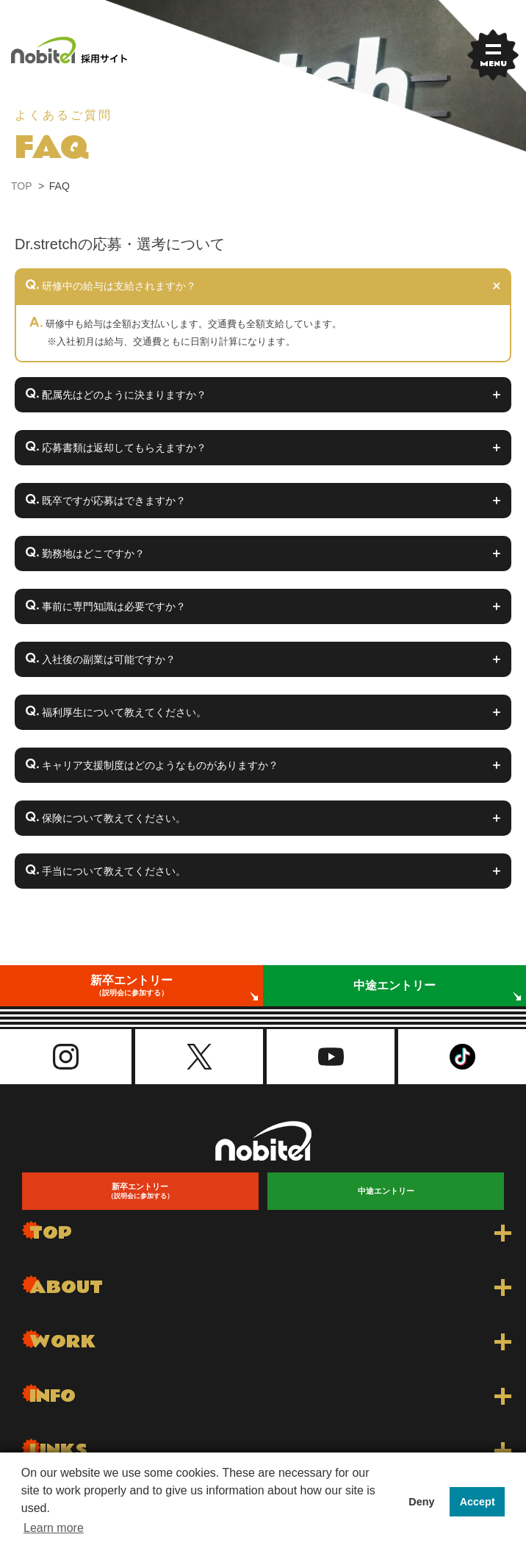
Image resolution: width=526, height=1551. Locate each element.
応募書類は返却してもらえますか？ (122, 448)
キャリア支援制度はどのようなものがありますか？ (158, 765)
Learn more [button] (54, 1528)
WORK (62, 1341)
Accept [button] (477, 1502)
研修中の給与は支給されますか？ (117, 286)
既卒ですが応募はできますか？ (112, 500)
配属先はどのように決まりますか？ (122, 395)
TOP (21, 186)
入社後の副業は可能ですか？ (107, 659)
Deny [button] (421, 1502)
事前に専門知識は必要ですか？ (112, 606)
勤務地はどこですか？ (92, 553)
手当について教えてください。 (112, 871)
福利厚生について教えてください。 (122, 712)
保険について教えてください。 (112, 818)
